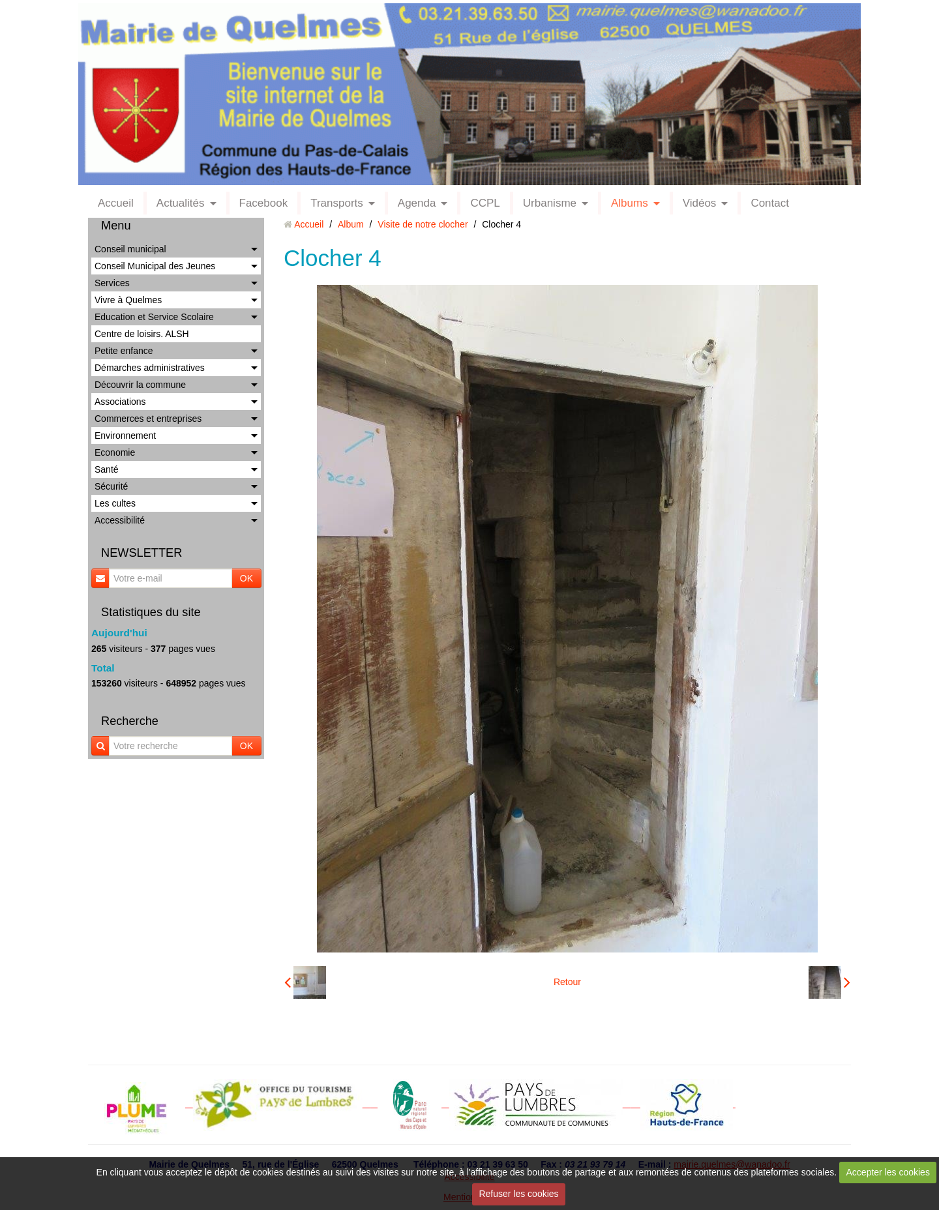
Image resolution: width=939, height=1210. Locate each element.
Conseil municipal (130, 249)
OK (246, 578)
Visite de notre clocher (423, 224)
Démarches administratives (150, 367)
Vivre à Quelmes (128, 300)
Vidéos (700, 203)
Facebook (263, 203)
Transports (336, 203)
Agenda (417, 203)
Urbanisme (549, 203)
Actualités (180, 203)
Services (112, 283)
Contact (770, 203)
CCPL (484, 203)
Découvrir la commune (140, 384)
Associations (120, 401)
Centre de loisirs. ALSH (142, 334)
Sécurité (111, 486)
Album (351, 224)
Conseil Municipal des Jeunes (155, 266)
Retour (567, 982)
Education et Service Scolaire (154, 317)
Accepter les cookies (888, 1172)
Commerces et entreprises (148, 418)
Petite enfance (124, 351)
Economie (115, 452)
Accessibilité (120, 520)
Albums (629, 203)
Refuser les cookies (518, 1193)
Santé (107, 469)
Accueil (116, 203)
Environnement (125, 435)
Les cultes (115, 503)
